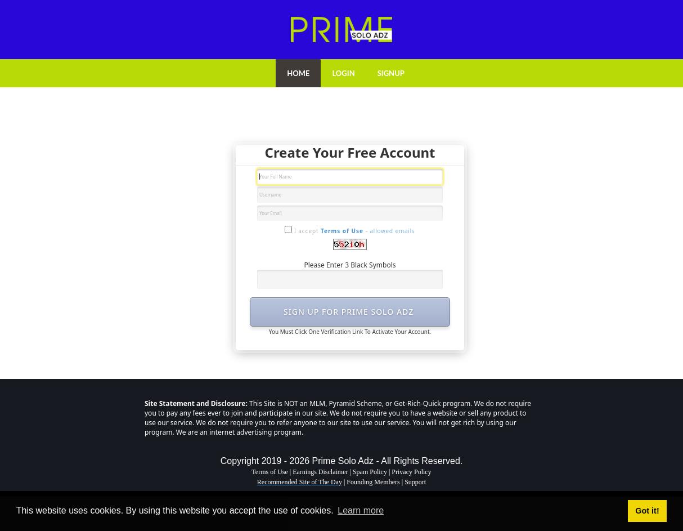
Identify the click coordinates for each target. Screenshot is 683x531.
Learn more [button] (361, 510)
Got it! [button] (647, 510)
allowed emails (392, 231)
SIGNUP (391, 73)
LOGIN (343, 73)
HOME (298, 73)
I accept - (350, 230)
